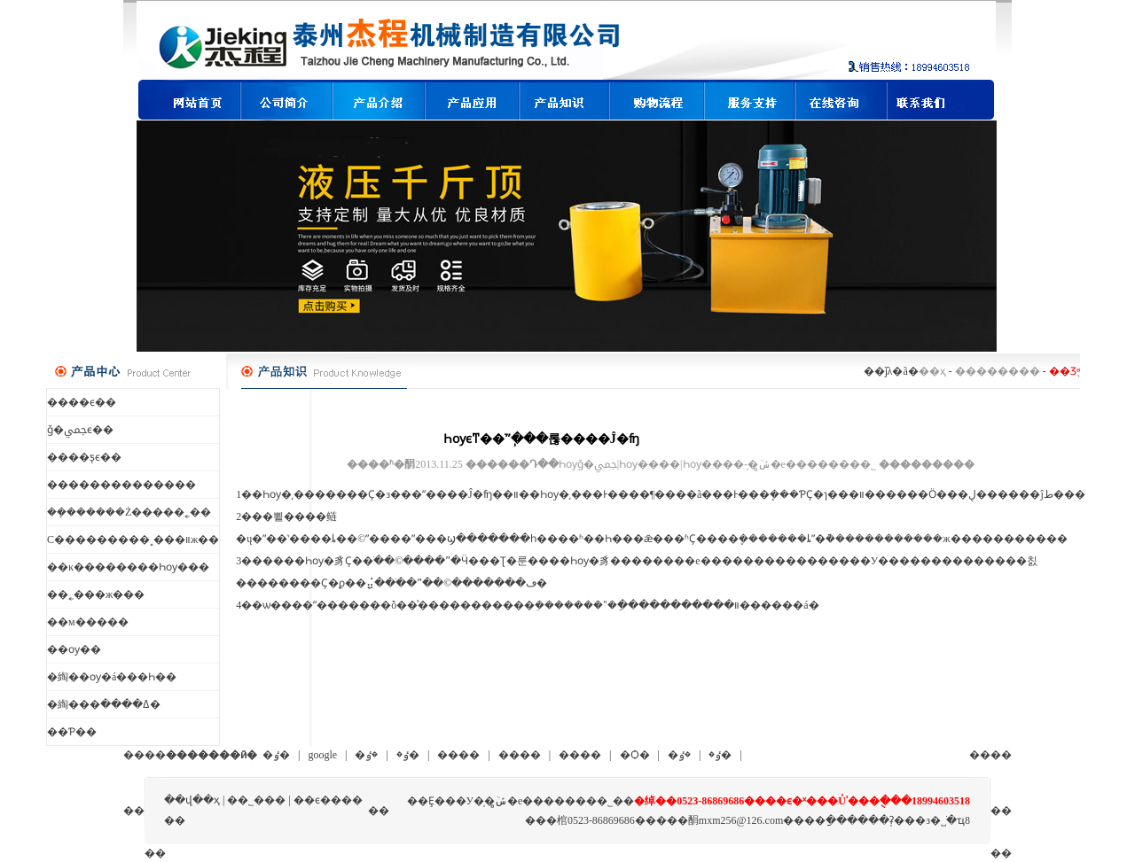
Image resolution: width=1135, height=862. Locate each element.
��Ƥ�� (72, 732)
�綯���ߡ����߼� (103, 704)
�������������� (121, 484)
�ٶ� (276, 755)
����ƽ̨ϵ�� (84, 457)
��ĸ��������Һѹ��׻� (128, 567)
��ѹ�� (74, 649)
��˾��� (256, 800)
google (322, 755)
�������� (997, 371)
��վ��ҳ (192, 800)
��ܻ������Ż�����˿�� (129, 512)
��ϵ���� (328, 800)
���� (458, 755)
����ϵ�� (81, 402)
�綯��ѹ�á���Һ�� (111, 677)
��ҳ (932, 371)
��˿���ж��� (96, 594)
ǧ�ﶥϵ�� (80, 429)
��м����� (88, 622)
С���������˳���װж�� (133, 539)
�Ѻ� (635, 755)
